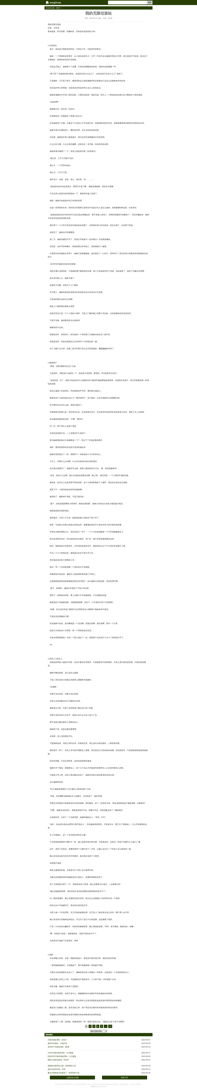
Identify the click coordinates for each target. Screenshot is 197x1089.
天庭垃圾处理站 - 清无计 (57, 1040)
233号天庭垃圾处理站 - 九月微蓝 (60, 1053)
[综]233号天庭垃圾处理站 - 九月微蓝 (62, 1056)
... (105, 1026)
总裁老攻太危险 (72, 1078)
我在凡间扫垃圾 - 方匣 (56, 1069)
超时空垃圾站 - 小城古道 (57, 1043)
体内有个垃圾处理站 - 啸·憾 (58, 1047)
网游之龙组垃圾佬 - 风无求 (58, 1060)
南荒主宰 (124, 1078)
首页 (58, 8)
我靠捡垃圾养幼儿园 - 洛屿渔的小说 (62, 1066)
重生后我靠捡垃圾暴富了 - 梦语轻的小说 (63, 1073)
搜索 (149, 2)
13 (110, 1026)
